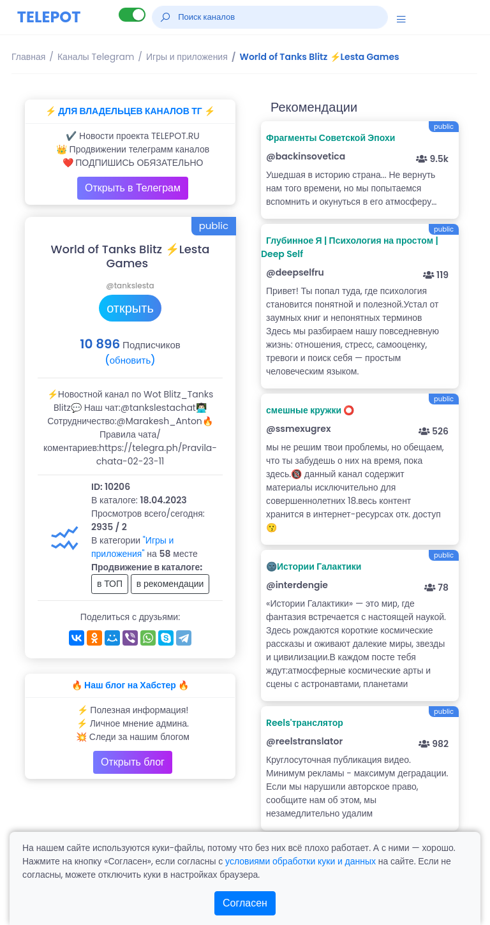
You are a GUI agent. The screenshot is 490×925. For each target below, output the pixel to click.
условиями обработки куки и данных (300, 861)
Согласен (245, 903)
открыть (130, 308)
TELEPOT (49, 16)
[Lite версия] (132, 15)
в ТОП (109, 583)
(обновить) (130, 360)
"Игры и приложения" (132, 547)
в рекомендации (170, 583)
